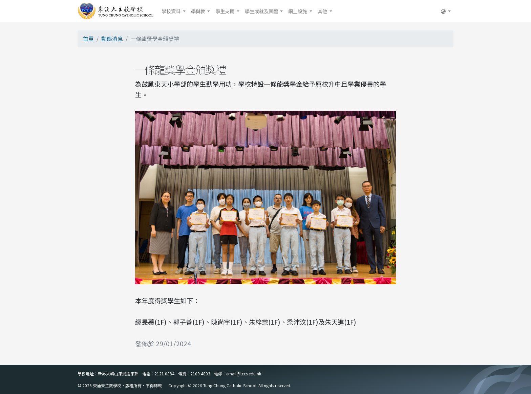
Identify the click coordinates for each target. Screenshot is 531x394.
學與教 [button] (198, 11)
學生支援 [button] (225, 11)
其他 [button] (323, 11)
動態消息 (112, 39)
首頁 (88, 39)
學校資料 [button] (172, 11)
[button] (445, 11)
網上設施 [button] (298, 11)
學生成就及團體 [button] (262, 11)
